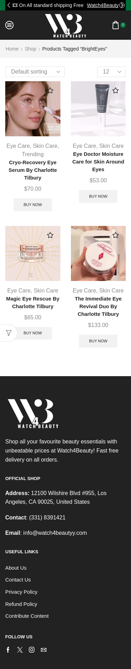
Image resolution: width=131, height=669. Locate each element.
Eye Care (18, 146)
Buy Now (32, 205)
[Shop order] (35, 72)
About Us (16, 568)
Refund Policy (21, 604)
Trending (33, 154)
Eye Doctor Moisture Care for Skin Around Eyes (98, 161)
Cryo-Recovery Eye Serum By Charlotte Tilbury (33, 170)
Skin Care (45, 146)
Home (12, 49)
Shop (30, 49)
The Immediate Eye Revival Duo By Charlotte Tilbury (98, 306)
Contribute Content (27, 616)
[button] (8, 5)
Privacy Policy (21, 592)
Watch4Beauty (103, 5)
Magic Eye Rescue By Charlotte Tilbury (32, 302)
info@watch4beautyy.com (55, 533)
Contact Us (18, 580)
